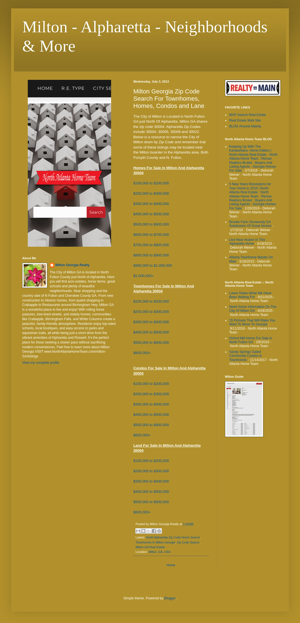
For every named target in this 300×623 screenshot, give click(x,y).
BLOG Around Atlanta (245, 126)
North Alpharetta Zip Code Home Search (173, 537)
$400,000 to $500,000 (151, 214)
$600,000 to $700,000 (151, 235)
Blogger (170, 598)
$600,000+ (142, 353)
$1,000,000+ (143, 276)
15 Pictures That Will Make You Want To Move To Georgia (252, 322)
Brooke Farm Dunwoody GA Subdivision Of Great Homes (250, 224)
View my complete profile (40, 363)
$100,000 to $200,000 (151, 183)
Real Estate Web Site (245, 120)
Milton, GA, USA (160, 551)
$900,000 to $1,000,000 (152, 265)
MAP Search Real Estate (247, 115)
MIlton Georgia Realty (72, 265)
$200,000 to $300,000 (151, 193)
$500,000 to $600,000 (151, 224)
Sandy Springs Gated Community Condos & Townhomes (245, 356)
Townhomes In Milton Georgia (155, 542)
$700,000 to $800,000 (151, 245)
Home (170, 565)
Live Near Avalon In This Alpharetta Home (247, 242)
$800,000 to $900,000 (151, 255)
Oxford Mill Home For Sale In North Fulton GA (250, 340)
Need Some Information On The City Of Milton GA (252, 309)
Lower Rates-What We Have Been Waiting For (250, 295)
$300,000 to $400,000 (151, 204)
